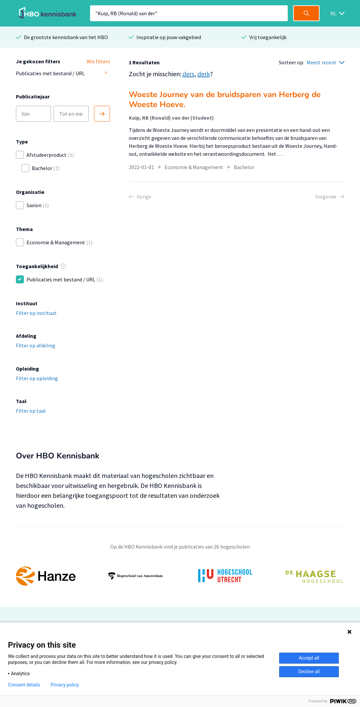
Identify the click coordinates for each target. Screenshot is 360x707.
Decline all (309, 671)
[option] (180, 576)
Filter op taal (31, 411)
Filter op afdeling (35, 345)
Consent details (24, 684)
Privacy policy (65, 684)
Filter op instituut (36, 313)
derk (203, 74)
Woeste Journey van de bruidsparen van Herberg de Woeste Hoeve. (225, 99)
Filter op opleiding (37, 378)
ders (188, 74)
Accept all (309, 658)
